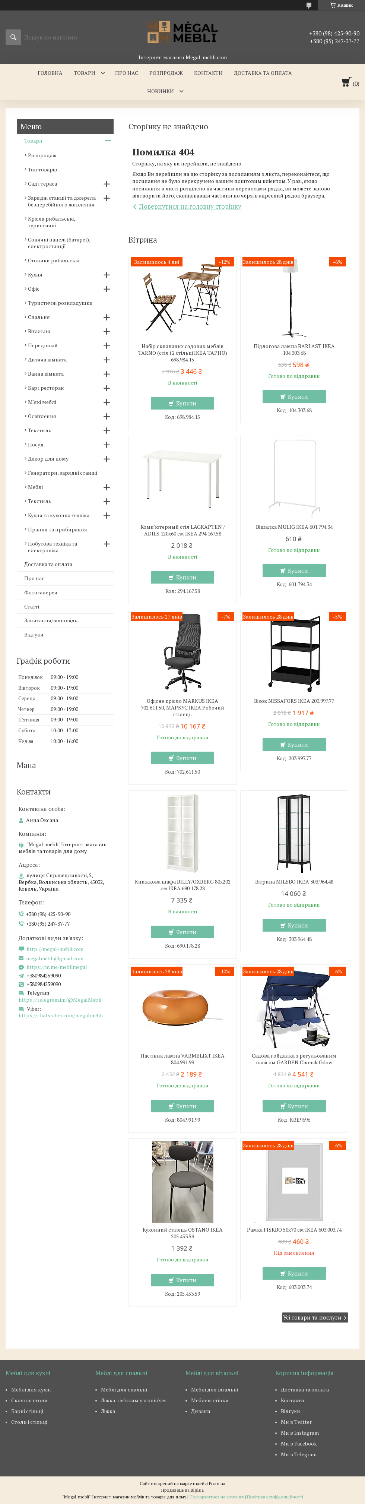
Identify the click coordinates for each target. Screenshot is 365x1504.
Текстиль (39, 430)
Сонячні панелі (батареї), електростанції (59, 243)
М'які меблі (42, 401)
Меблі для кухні (31, 1389)
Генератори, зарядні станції (63, 472)
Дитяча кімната (47, 359)
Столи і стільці (29, 1421)
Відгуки (34, 634)
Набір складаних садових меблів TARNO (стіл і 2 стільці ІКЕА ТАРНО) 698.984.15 (182, 353)
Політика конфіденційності (275, 1497)
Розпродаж (166, 72)
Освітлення (42, 416)
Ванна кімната (46, 373)
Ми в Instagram (300, 1432)
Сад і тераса (42, 183)
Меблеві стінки (210, 1400)
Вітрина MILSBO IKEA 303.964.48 (294, 881)
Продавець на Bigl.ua (182, 1490)
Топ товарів (42, 169)
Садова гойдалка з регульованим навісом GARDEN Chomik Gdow (294, 1059)
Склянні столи (29, 1400)
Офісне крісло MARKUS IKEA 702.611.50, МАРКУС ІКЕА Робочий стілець (182, 708)
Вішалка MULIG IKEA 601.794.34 (294, 527)
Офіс (33, 288)
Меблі (35, 486)
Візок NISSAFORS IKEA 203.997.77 (294, 701)
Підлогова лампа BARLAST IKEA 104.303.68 (294, 349)
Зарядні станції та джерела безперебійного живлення (62, 201)
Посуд (36, 444)
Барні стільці (27, 1411)
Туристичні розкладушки (60, 302)
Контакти (208, 72)
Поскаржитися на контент (217, 1497)
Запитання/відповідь (50, 620)
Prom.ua (217, 1483)
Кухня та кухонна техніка (58, 515)
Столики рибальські (53, 260)
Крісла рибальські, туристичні (51, 222)
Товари (84, 72)
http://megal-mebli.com (54, 949)
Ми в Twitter (296, 1421)
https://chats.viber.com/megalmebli (61, 1015)
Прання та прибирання (57, 529)
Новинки (160, 91)
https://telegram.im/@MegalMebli (60, 999)
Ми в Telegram (299, 1454)
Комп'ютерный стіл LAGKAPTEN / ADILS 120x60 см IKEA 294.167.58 (182, 530)
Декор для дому (48, 458)
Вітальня (39, 331)
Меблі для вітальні (214, 1389)
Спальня (39, 316)
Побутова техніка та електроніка (52, 547)
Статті (31, 606)
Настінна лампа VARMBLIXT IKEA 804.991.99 (182, 1059)
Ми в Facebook (299, 1443)
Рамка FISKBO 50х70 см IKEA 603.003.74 (294, 1229)
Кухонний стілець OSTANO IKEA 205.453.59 (183, 1233)
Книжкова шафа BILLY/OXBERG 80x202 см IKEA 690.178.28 (183, 885)
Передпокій (43, 345)
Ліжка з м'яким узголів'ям (133, 1400)
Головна (50, 72)
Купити (186, 403)
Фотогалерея (40, 592)
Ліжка (108, 1411)
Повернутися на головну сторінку (190, 206)
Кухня (35, 274)
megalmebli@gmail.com (54, 958)
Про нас (126, 72)
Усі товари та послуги (312, 1317)
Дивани (200, 1411)
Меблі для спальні (124, 1389)
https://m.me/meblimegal (56, 967)
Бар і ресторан (46, 387)
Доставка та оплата (263, 72)
